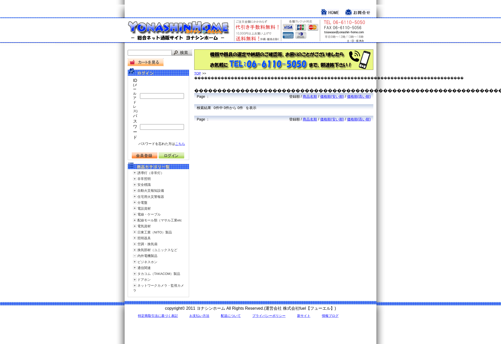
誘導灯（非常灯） (150, 173)
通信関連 (144, 268)
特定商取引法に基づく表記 (158, 316)
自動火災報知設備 (150, 190)
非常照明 (144, 179)
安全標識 (144, 185)
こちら (180, 144)
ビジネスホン (147, 262)
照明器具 (144, 238)
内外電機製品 (147, 256)
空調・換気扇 (147, 244)
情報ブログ (330, 316)
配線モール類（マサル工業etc (159, 220)
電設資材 (144, 208)
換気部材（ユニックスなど (157, 250)
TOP (197, 73)
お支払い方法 (199, 316)
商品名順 (310, 96)
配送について (231, 316)
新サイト (303, 316)
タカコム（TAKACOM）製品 (158, 274)
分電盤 (142, 203)
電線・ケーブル (149, 214)
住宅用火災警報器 (150, 197)
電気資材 (144, 226)
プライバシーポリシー (269, 316)
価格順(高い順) (359, 96)
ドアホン (144, 280)
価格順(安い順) (332, 96)
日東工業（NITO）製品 (154, 232)
